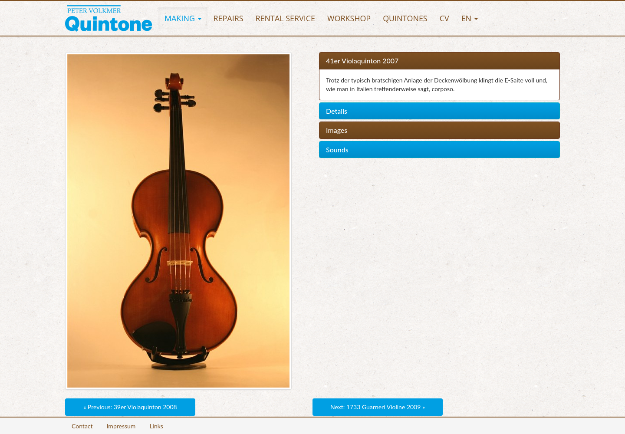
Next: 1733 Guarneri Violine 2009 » (377, 407)
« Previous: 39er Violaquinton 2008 (130, 407)
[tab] (439, 61)
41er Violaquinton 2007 (362, 61)
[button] (182, 18)
